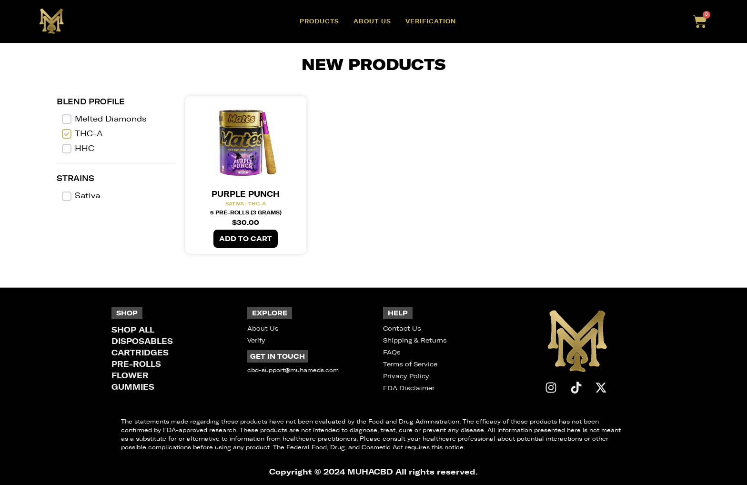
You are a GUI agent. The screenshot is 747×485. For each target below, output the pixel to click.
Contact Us (402, 328)
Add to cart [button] (245, 238)
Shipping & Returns (415, 340)
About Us (372, 21)
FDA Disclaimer (408, 388)
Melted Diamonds (111, 118)
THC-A (89, 133)
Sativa (87, 195)
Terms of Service (410, 364)
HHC (84, 148)
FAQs (392, 352)
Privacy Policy (406, 376)
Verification (430, 21)
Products (319, 21)
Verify (256, 340)
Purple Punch (246, 194)
